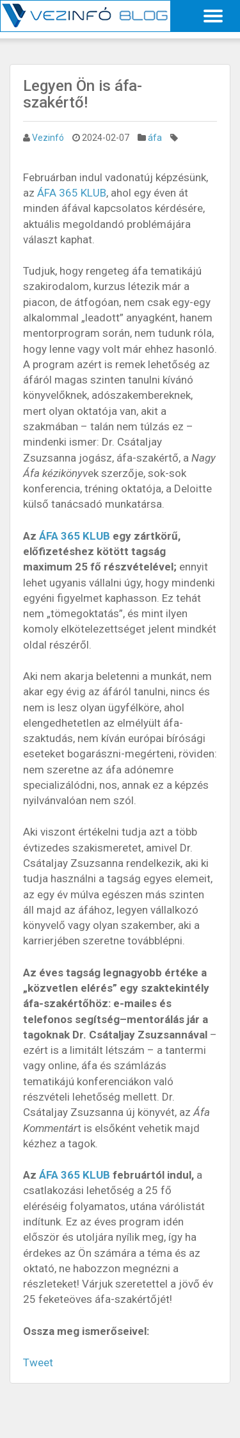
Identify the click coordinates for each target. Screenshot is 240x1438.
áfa (155, 138)
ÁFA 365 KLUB (71, 192)
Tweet (38, 1362)
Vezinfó (48, 138)
